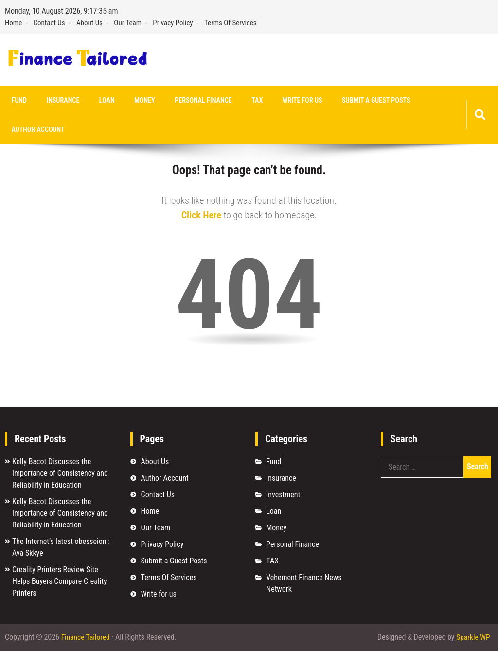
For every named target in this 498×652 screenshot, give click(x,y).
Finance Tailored (86, 638)
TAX (237, 101)
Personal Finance (187, 101)
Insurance (57, 101)
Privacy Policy (173, 22)
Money (132, 101)
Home (13, 22)
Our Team (128, 22)
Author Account (36, 130)
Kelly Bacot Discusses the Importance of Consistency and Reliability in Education (60, 474)
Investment (283, 495)
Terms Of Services (230, 22)
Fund (17, 101)
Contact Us (49, 22)
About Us (89, 22)
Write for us (279, 101)
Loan (98, 101)
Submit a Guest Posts (349, 101)
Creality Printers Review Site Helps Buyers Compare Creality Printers (59, 582)
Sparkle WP (472, 638)
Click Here (201, 216)
